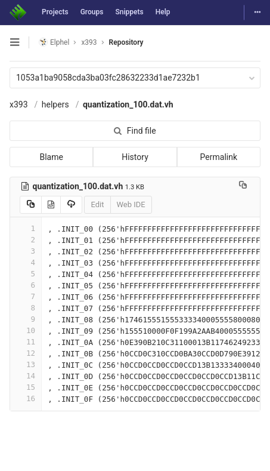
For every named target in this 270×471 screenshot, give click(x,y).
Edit (97, 204)
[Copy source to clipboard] (31, 205)
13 (25, 364)
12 (25, 353)
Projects (55, 12)
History (135, 157)
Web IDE (131, 204)
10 (25, 330)
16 (25, 398)
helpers (55, 104)
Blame (51, 157)
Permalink (218, 157)
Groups (92, 12)
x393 (19, 104)
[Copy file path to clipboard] (242, 186)
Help (163, 12)
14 (25, 375)
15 (25, 387)
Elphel (54, 42)
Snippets (129, 12)
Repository (126, 42)
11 (25, 341)
